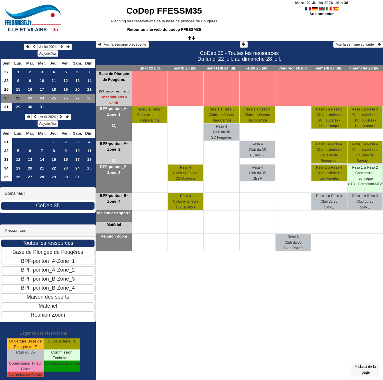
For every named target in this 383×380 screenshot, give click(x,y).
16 (30, 89)
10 (42, 81)
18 (54, 89)
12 (65, 81)
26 (65, 98)
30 (6, 98)
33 (6, 159)
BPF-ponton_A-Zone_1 (114, 111)
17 (42, 89)
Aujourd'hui (48, 53)
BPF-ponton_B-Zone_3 (114, 170)
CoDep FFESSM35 (164, 10)
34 (6, 168)
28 (6, 81)
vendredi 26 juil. (293, 68)
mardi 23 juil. (185, 68)
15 (18, 89)
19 (65, 89)
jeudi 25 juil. (257, 68)
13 (77, 81)
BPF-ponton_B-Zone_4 (114, 198)
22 (54, 168)
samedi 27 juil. (329, 68)
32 (6, 151)
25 (54, 98)
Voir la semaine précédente (122, 44)
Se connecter (321, 14)
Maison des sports (113, 213)
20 (77, 89)
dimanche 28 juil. (364, 68)
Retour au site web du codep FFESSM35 (164, 29)
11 (54, 81)
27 (6, 72)
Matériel (114, 224)
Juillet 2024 (48, 47)
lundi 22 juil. (149, 68)
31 (6, 107)
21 (89, 89)
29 (6, 89)
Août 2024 (48, 117)
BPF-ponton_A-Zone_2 (114, 146)
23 (30, 98)
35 (6, 177)
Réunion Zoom (114, 236)
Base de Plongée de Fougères (114, 77)
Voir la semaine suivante (358, 44)
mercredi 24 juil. (221, 68)
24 (42, 98)
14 (89, 81)
